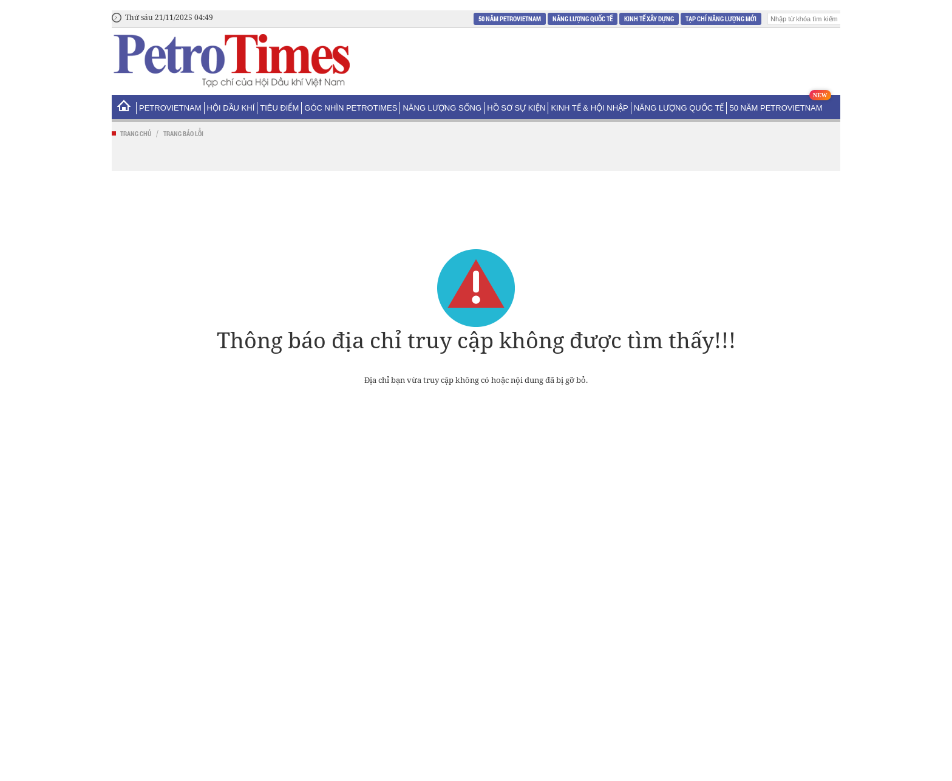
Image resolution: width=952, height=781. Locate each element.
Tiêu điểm (279, 107)
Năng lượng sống (442, 107)
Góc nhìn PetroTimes (350, 107)
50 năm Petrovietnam (509, 18)
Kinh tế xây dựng (649, 18)
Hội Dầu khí (231, 107)
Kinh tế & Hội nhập (589, 107)
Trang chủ (135, 133)
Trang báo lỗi (183, 133)
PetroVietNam (170, 107)
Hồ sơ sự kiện (516, 107)
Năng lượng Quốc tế (582, 18)
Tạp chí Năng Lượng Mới (720, 18)
